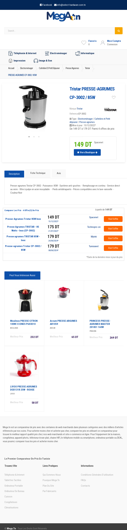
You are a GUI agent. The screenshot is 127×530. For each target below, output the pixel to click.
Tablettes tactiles (12, 476)
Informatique (84, 53)
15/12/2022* (53, 219)
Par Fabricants (49, 487)
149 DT (53, 215)
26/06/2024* (53, 239)
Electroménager (56, 53)
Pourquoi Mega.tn (51, 476)
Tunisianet (94, 244)
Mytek (94, 235)
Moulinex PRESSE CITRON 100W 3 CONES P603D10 (24, 319)
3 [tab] (39, 136)
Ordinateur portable (13, 482)
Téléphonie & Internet (22, 53)
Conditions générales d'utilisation (97, 471)
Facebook (47, 4)
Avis (57, 172)
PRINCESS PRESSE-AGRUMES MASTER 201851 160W (100, 320)
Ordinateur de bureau (14, 487)
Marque (73, 108)
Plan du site (48, 482)
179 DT (53, 234)
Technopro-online (93, 225)
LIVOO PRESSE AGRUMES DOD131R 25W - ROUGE (23, 385)
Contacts (85, 482)
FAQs (83, 476)
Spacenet (93, 215)
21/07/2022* (53, 229)
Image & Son (43, 61)
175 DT (53, 225)
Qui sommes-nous (52, 471)
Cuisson (8, 492)
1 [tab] (29, 136)
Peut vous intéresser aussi (22, 273)
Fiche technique (37, 172)
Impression (16, 61)
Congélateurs (10, 498)
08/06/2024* (53, 248)
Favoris (92, 40)
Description (14, 172)
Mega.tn (11, 524)
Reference (74, 113)
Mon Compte (114, 40)
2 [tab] (34, 136)
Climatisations (11, 503)
